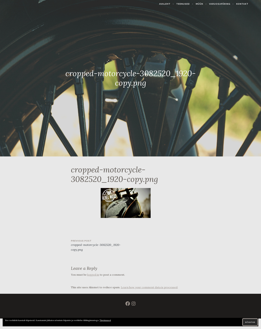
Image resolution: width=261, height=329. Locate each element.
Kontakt (251, 4)
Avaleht (173, 4)
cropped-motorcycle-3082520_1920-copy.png (100, 245)
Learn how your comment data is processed (149, 287)
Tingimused (105, 320)
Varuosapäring (228, 4)
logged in (93, 274)
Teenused (191, 4)
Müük (208, 4)
